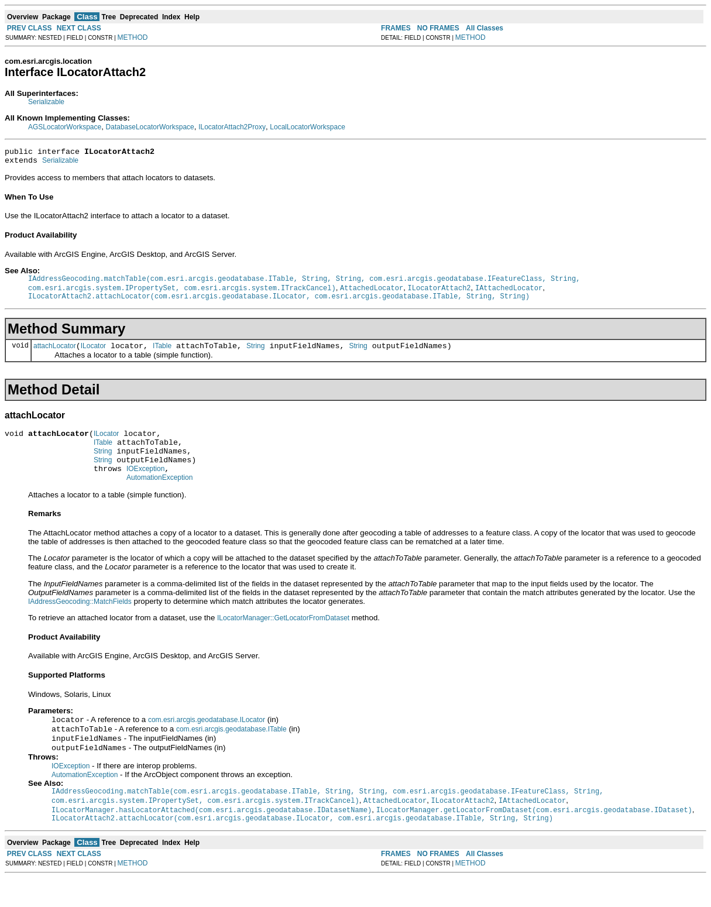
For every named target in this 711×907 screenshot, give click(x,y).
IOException (145, 487)
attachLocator (54, 355)
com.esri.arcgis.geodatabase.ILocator (206, 741)
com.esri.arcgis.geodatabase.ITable (231, 751)
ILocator (93, 355)
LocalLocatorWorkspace (307, 127)
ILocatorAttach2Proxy (232, 127)
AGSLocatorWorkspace (64, 127)
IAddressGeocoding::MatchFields (80, 621)
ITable (162, 355)
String (255, 355)
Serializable (46, 102)
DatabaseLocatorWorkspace (150, 127)
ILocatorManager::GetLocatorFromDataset (283, 638)
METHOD (133, 37)
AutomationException (159, 497)
